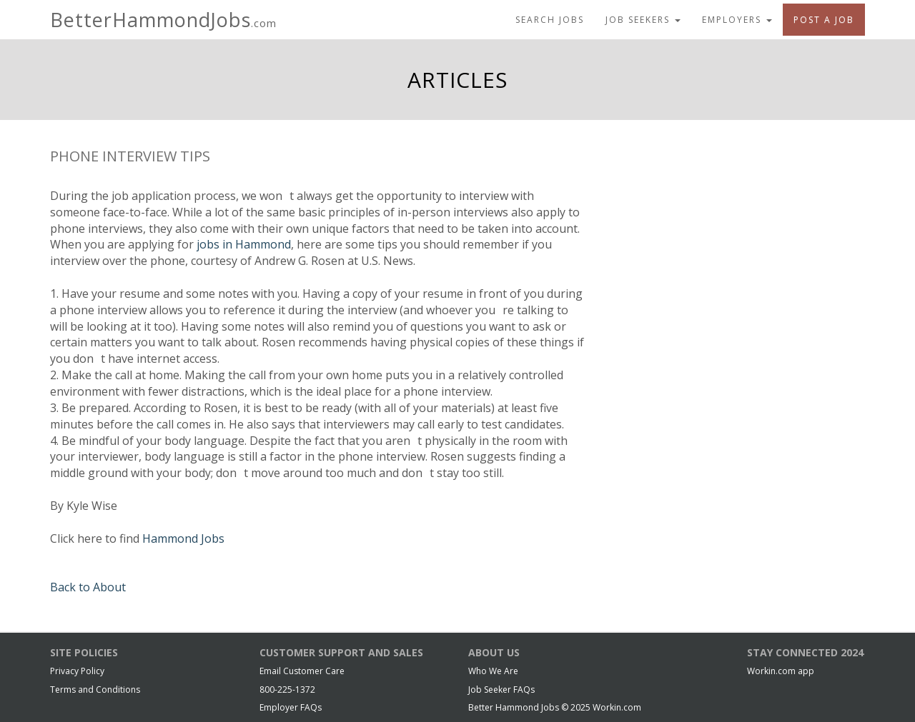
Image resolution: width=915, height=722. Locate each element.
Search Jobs (549, 20)
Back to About (88, 587)
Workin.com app (780, 671)
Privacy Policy (77, 671)
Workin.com (617, 707)
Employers (737, 20)
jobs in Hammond (244, 244)
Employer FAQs (290, 707)
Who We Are (493, 671)
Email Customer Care (302, 671)
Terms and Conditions (95, 689)
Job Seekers (643, 20)
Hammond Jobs (183, 538)
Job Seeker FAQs (501, 689)
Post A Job (823, 20)
